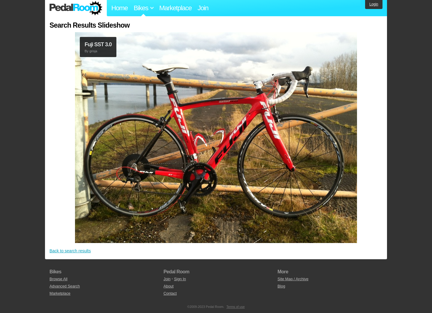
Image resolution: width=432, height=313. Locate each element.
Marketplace (175, 8)
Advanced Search (65, 286)
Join (203, 8)
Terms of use (235, 306)
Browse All (59, 279)
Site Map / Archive (293, 279)
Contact (170, 293)
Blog (281, 286)
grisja (93, 51)
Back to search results (70, 250)
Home (119, 8)
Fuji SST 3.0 (98, 44)
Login (373, 4)
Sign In (180, 279)
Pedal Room (76, 8)
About (168, 286)
